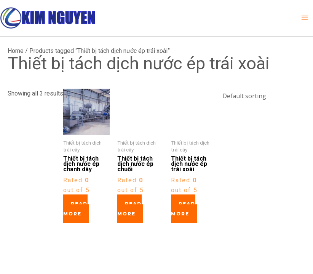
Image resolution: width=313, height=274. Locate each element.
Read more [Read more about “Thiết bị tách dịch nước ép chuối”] (129, 209)
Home (16, 50)
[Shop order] (261, 95)
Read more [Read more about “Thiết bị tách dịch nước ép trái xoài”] (183, 209)
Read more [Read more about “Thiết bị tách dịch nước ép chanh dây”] (75, 209)
